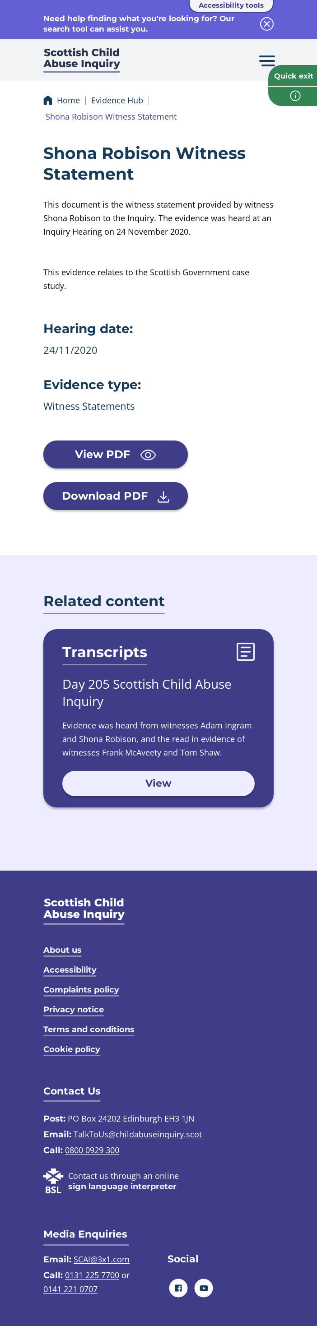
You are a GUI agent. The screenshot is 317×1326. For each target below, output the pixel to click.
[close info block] (267, 24)
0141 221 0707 (70, 1289)
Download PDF (115, 496)
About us (62, 950)
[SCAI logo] (84, 911)
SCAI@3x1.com (102, 1259)
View (158, 783)
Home (68, 100)
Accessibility (70, 970)
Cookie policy (71, 1049)
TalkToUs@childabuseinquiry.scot (138, 1134)
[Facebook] (178, 1288)
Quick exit (293, 76)
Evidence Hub (117, 100)
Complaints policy (81, 990)
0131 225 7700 (92, 1275)
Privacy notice (73, 1010)
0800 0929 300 (92, 1150)
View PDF (115, 454)
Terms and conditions (89, 1029)
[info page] (292, 96)
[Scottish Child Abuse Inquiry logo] (81, 63)
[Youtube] (204, 1288)
